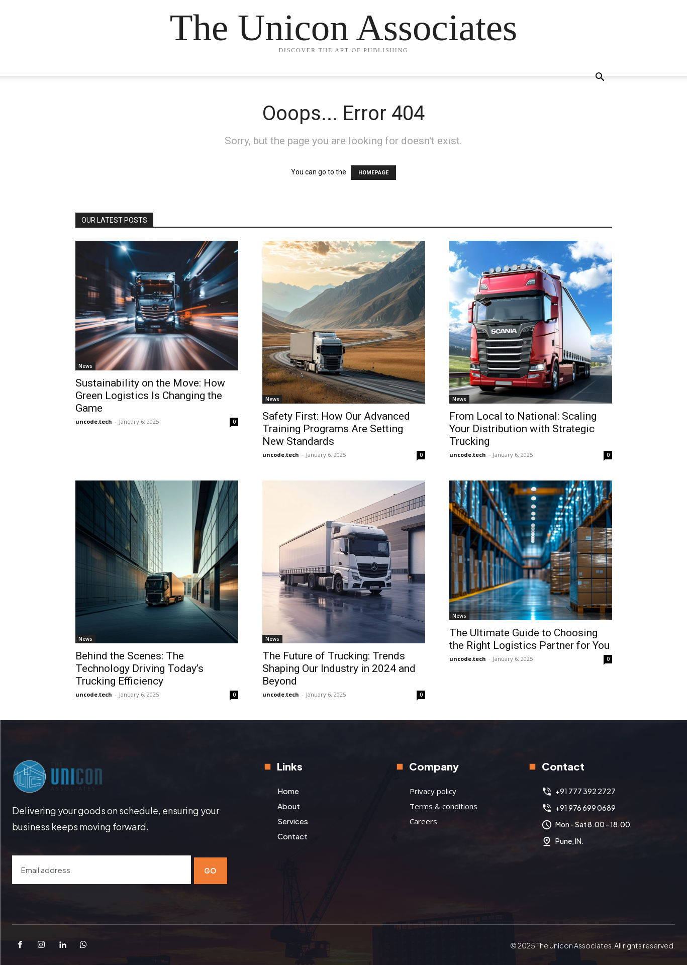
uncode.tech (93, 421)
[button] (600, 78)
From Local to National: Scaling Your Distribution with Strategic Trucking (523, 428)
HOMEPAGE (373, 172)
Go (210, 869)
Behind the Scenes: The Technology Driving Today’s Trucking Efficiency (139, 668)
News (85, 365)
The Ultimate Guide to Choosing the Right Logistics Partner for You (529, 639)
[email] (100, 869)
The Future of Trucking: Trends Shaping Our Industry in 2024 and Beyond (339, 668)
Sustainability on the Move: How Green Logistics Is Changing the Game (150, 395)
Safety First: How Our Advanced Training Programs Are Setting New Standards (336, 428)
